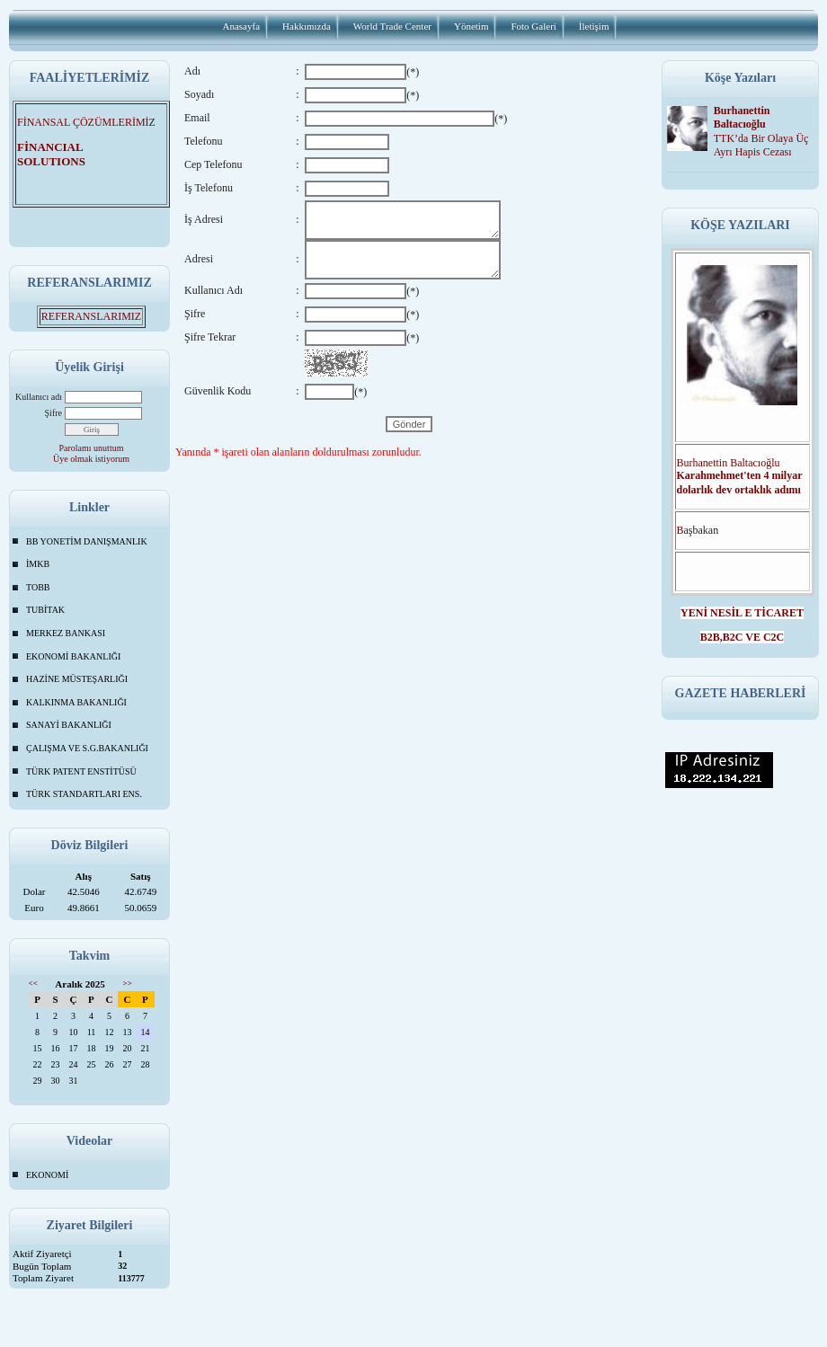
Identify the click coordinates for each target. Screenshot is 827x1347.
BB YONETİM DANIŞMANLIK (86, 541)
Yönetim (471, 26)
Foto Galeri (533, 26)
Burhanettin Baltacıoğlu (742, 117)
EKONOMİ (47, 1175)
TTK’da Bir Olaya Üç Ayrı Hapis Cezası (761, 145)
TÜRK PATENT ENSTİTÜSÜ (81, 771)
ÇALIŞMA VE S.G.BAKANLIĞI (87, 748)
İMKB (37, 564)
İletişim (594, 26)
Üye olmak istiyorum (91, 459)
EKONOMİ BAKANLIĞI (73, 656)
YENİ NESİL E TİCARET (742, 613)
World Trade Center (392, 26)
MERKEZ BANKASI (65, 633)
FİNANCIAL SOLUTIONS (61, 154)
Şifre (53, 413)
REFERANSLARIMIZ (91, 316)
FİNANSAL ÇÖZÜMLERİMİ (83, 122)
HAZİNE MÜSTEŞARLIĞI (77, 679)
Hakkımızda (306, 26)
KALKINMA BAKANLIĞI (76, 702)
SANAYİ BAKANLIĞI (68, 725)
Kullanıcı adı (38, 397)
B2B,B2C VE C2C (742, 637)
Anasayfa (242, 26)
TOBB (38, 587)
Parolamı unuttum (91, 448)
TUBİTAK (45, 610)
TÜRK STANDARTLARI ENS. (84, 794)
